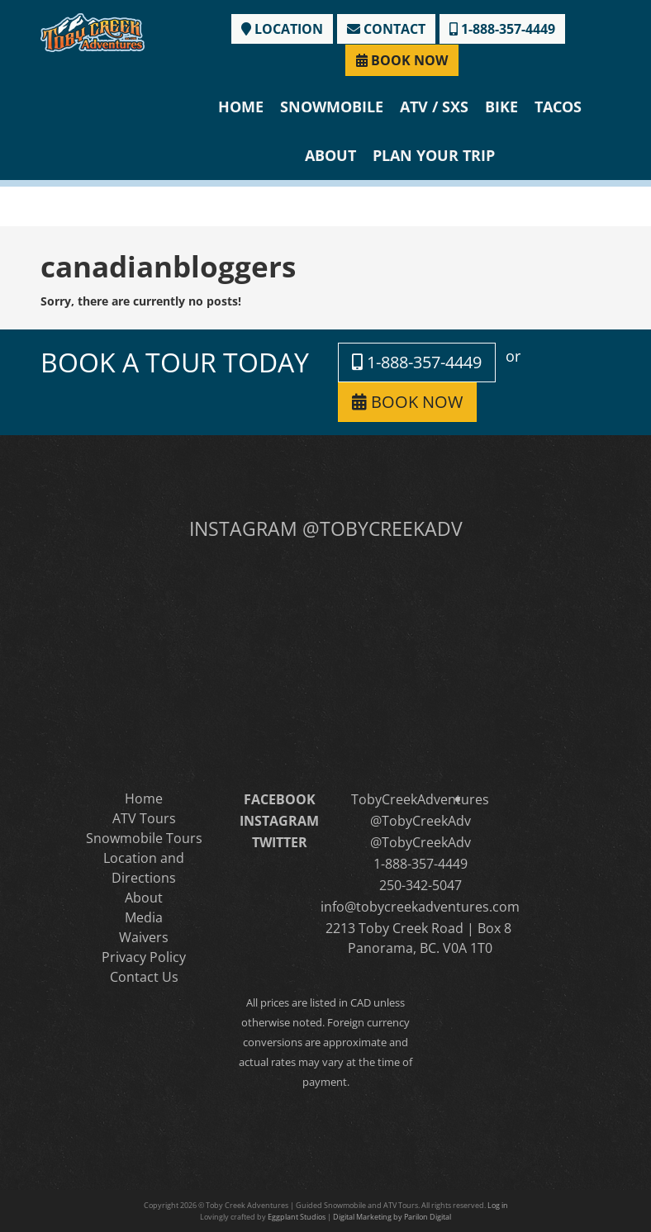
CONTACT (386, 29)
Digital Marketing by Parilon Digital (392, 1216)
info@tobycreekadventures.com (420, 907)
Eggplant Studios (297, 1216)
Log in (497, 1205)
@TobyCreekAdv (420, 821)
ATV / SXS (434, 106)
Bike (501, 106)
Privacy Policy (144, 957)
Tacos (558, 106)
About (330, 155)
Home (241, 106)
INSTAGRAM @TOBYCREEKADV (326, 528)
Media (144, 917)
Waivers (144, 937)
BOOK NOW (402, 60)
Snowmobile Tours (144, 838)
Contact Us (144, 977)
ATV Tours (144, 818)
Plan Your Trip (434, 155)
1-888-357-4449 (502, 29)
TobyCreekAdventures (420, 799)
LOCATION (282, 29)
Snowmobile (331, 106)
